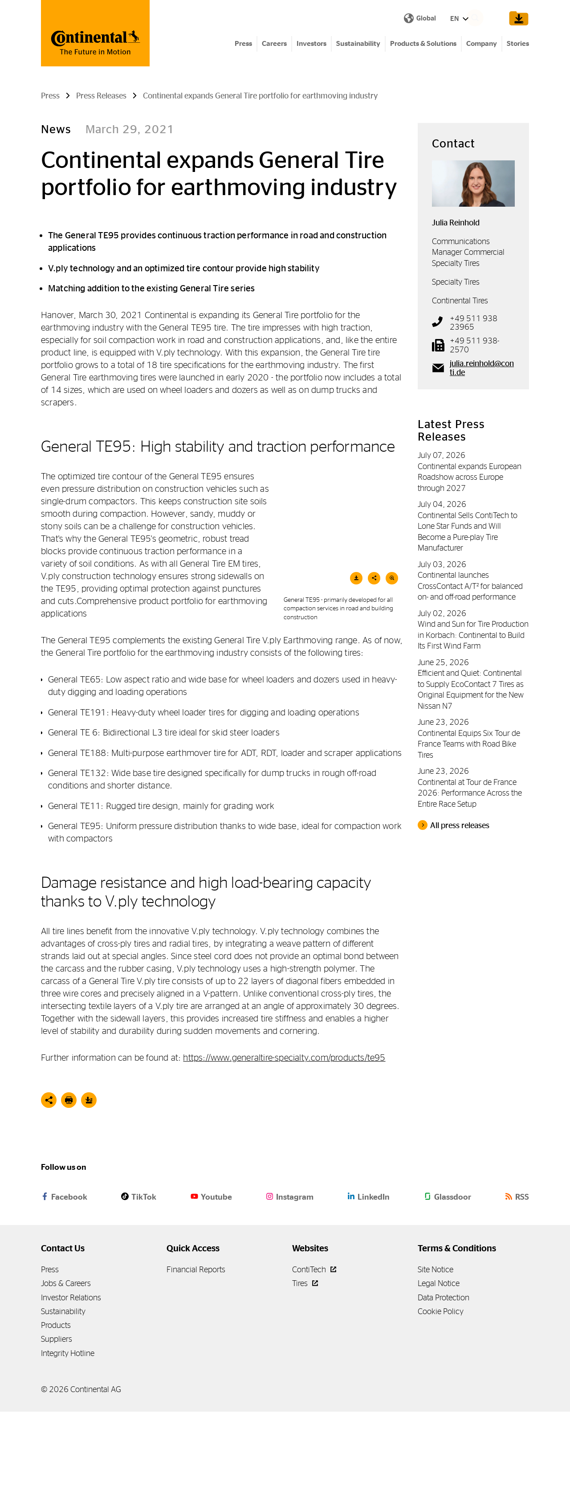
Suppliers (56, 1426)
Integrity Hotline (67, 1440)
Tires (305, 1370)
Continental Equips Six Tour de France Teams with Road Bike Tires (469, 831)
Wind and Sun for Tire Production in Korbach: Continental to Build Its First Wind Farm (473, 722)
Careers (274, 45)
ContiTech (314, 1356)
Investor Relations (71, 1384)
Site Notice (435, 1356)
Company (481, 45)
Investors (311, 45)
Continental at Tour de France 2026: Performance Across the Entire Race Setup (470, 880)
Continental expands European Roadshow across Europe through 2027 (469, 564)
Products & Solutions (423, 45)
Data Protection (443, 1384)
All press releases (459, 912)
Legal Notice (439, 1370)
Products (56, 1412)
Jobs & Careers (66, 1370)
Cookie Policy (441, 1398)
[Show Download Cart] (517, 19)
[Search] (488, 19)
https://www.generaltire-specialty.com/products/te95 (284, 1144)
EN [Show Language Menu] (301, 19)
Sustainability (358, 45)
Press (243, 45)
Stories (518, 45)
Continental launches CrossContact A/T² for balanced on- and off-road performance (470, 673)
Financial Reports (196, 1356)
